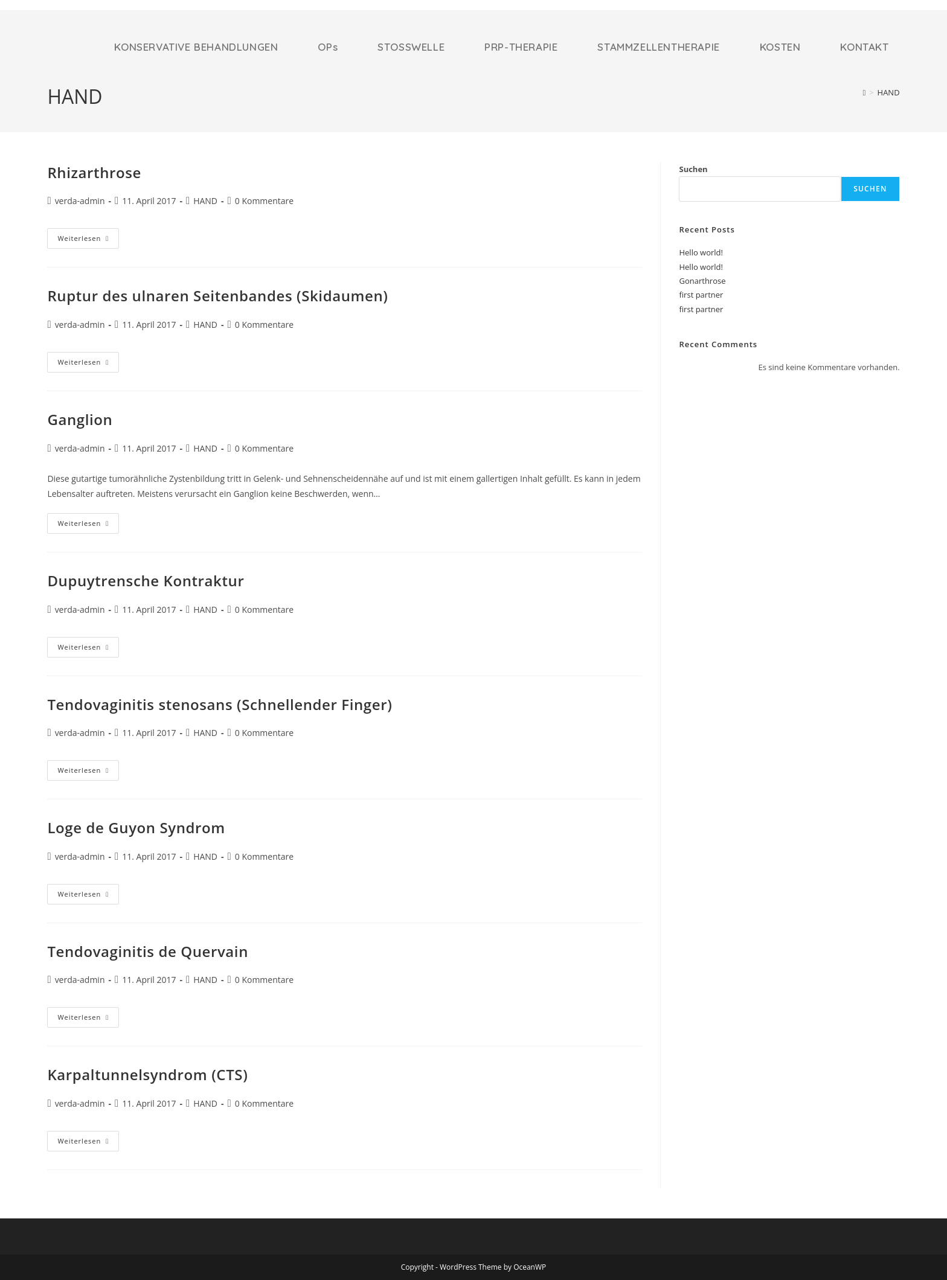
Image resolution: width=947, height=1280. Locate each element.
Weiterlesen (88, 238)
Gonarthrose (702, 280)
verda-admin (80, 200)
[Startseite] (863, 92)
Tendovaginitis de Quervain (147, 951)
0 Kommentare (264, 200)
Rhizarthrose (94, 172)
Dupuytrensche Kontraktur (145, 580)
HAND (889, 92)
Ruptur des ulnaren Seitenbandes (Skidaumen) (217, 296)
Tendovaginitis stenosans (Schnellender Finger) (219, 704)
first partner (701, 294)
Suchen (693, 169)
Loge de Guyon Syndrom (136, 827)
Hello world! (701, 252)
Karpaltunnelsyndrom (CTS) (147, 1074)
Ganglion (79, 419)
